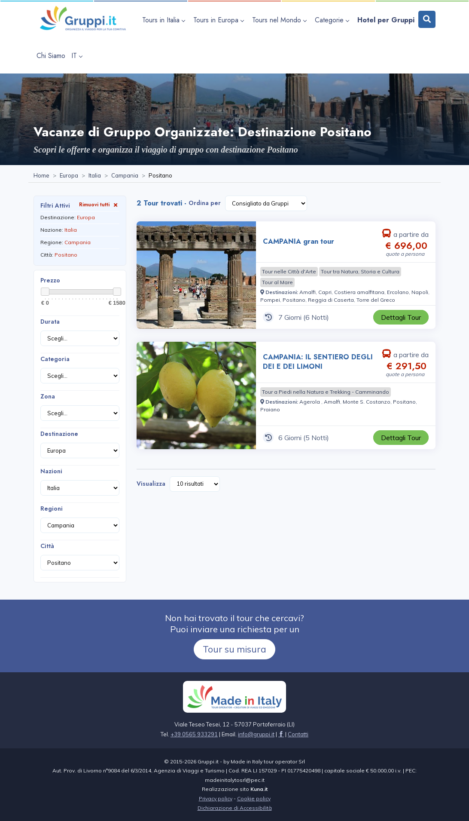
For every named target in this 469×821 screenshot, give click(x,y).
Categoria (55, 359)
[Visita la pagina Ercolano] (398, 292)
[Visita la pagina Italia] (94, 176)
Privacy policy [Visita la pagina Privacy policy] (215, 798)
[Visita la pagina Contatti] (298, 734)
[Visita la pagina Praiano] (270, 409)
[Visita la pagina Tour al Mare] (277, 282)
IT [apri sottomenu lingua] (76, 56)
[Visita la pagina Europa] (69, 176)
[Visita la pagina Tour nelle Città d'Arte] (289, 271)
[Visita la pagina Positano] (294, 300)
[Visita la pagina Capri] (325, 292)
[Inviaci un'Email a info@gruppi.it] (256, 734)
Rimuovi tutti (99, 204)
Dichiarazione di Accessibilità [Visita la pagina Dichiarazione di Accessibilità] (235, 808)
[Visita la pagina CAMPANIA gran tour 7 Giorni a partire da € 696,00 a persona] (196, 275)
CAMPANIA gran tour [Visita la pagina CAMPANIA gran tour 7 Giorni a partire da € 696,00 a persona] (298, 241)
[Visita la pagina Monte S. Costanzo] (366, 401)
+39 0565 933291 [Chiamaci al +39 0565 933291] (194, 734)
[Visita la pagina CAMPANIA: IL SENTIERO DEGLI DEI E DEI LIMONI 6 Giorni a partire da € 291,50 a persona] (196, 395)
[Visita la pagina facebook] (281, 734)
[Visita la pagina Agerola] (310, 401)
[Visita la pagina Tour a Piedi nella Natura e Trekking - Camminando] (325, 392)
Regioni (51, 508)
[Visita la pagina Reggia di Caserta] (331, 300)
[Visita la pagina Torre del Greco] (375, 300)
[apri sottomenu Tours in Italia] (164, 20)
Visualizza (151, 483)
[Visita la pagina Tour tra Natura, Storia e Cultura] (360, 271)
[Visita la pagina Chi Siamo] (51, 56)
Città (47, 546)
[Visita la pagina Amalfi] (307, 292)
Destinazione (59, 433)
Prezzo (50, 280)
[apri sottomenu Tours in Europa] (219, 20)
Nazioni (51, 471)
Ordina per (205, 203)
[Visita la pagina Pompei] (270, 300)
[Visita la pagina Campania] (124, 176)
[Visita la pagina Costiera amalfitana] (359, 292)
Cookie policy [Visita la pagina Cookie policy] (254, 798)
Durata (50, 321)
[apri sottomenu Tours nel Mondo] (280, 20)
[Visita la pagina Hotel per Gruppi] (385, 20)
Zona (47, 396)
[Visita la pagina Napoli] (419, 292)
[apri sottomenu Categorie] (333, 20)
